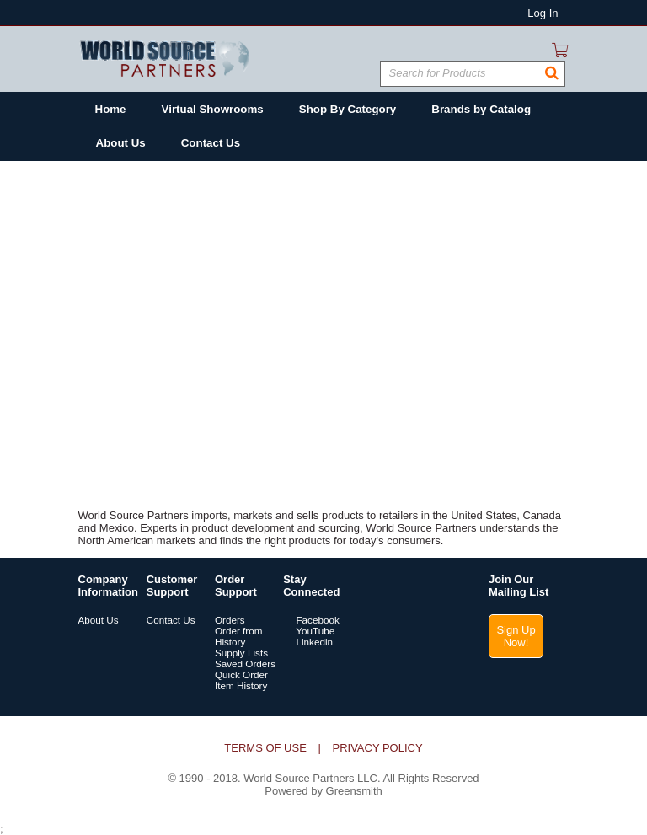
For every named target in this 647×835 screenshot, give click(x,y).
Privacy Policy (377, 747)
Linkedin (308, 641)
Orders (230, 619)
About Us (98, 619)
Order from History (239, 636)
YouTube (308, 630)
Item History (241, 685)
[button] (551, 73)
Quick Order (241, 674)
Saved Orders (245, 663)
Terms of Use (265, 747)
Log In (542, 13)
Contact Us (171, 619)
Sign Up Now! (515, 636)
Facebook (311, 619)
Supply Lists (241, 652)
